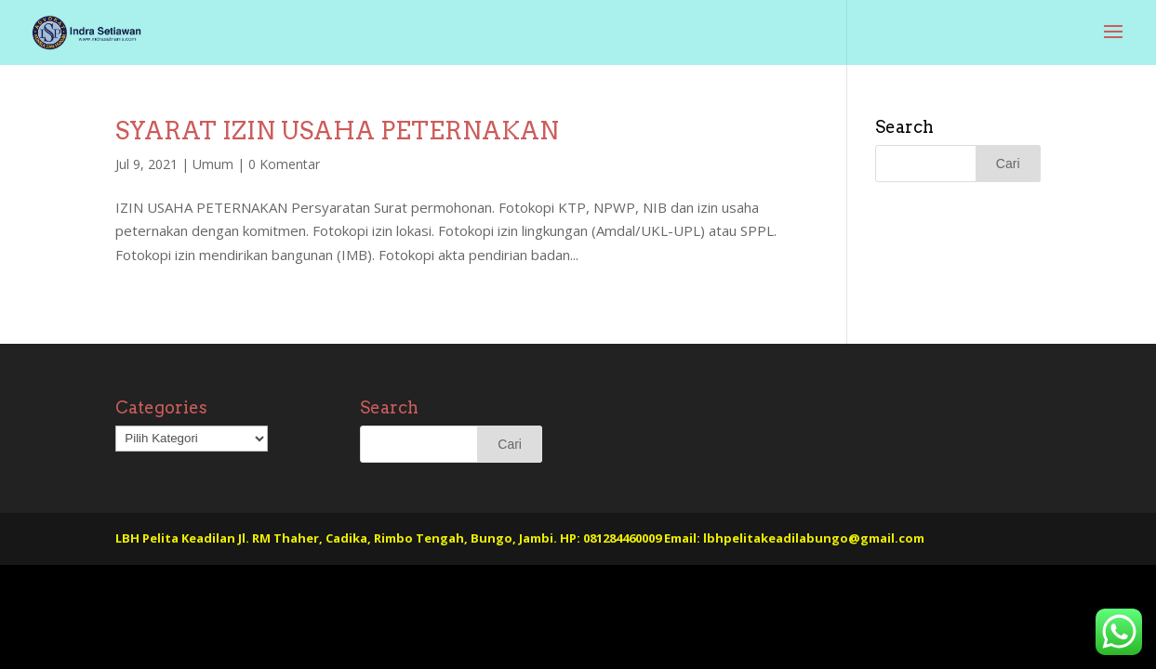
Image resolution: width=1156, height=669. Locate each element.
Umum (213, 164)
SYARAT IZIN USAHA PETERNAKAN (337, 130)
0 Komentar (284, 164)
